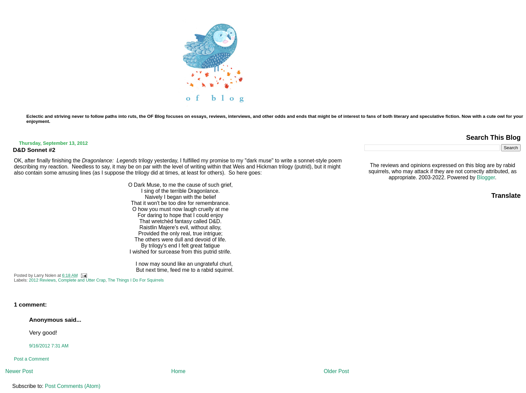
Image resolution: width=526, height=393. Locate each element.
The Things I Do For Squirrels (136, 280)
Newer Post (19, 371)
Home (178, 371)
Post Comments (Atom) (72, 386)
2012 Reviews (42, 280)
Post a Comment (31, 359)
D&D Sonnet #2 (34, 150)
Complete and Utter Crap (82, 280)
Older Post (336, 371)
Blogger (486, 177)
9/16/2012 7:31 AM (48, 345)
